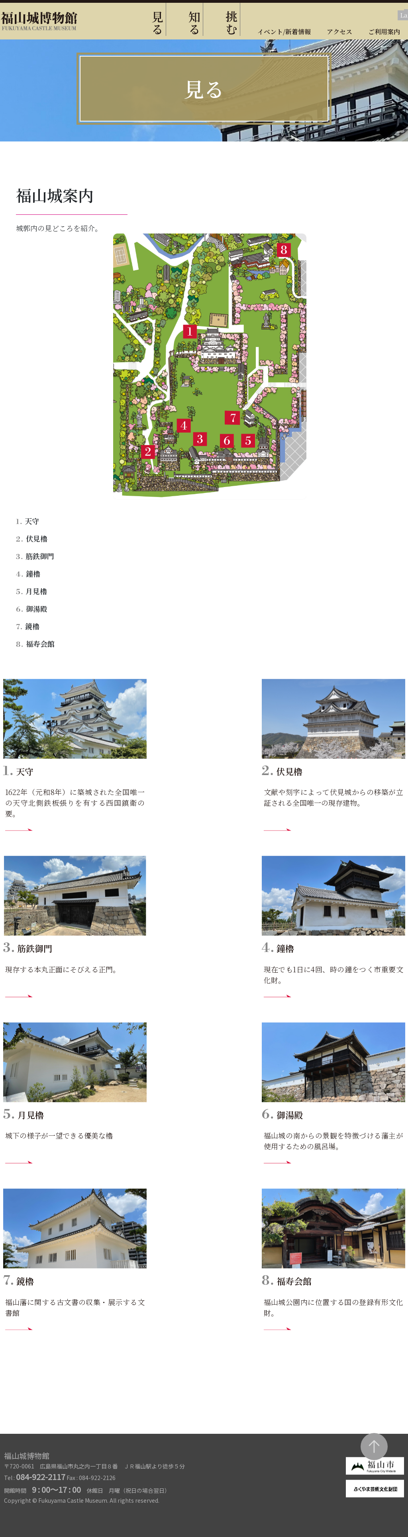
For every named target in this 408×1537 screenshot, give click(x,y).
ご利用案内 (384, 31)
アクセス (339, 31)
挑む (231, 23)
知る (194, 23)
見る (157, 23)
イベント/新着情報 (284, 31)
